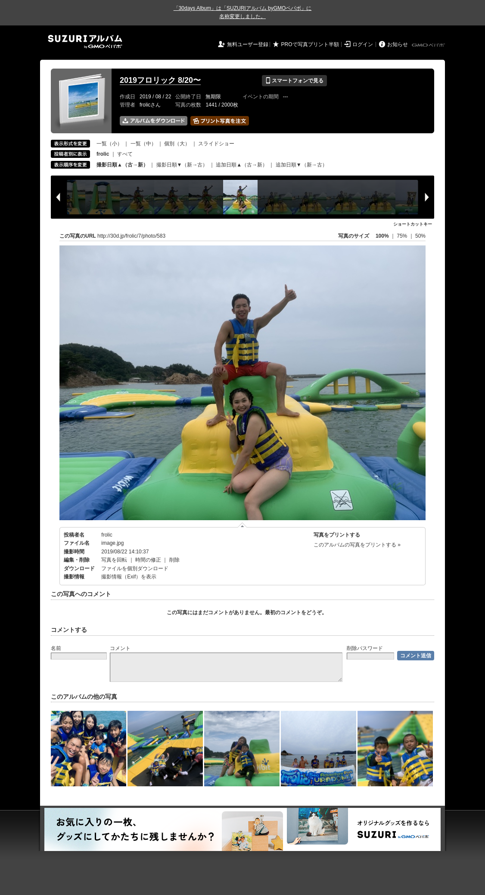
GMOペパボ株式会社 (429, 45)
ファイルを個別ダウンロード (134, 568)
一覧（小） (109, 144)
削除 (174, 560)
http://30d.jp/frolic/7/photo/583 (131, 236)
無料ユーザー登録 (247, 44)
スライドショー (216, 144)
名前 (56, 648)
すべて (125, 154)
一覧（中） (143, 144)
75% (402, 236)
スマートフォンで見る (294, 80)
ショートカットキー (412, 224)
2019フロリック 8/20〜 (160, 80)
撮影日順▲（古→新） (122, 165)
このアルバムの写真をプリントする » (357, 545)
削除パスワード (365, 648)
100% (382, 236)
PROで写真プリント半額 (310, 44)
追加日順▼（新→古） (301, 165)
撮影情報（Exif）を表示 (128, 577)
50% (420, 236)
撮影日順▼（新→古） (182, 165)
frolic (106, 535)
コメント (120, 648)
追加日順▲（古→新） (241, 165)
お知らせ (397, 44)
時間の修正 (148, 560)
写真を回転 (114, 560)
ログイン (362, 44)
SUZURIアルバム (85, 41)
